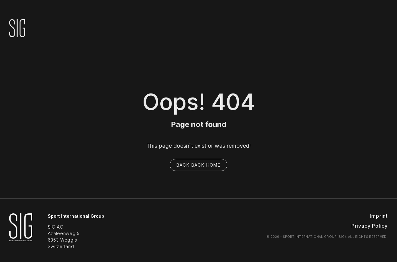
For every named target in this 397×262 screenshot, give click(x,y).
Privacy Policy (369, 226)
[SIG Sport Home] (20, 231)
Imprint (379, 216)
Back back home (198, 165)
